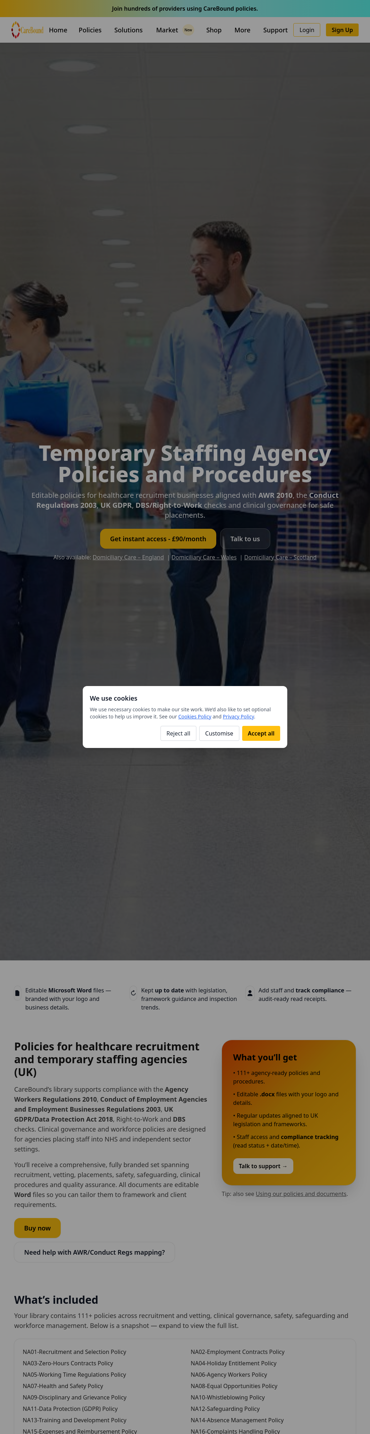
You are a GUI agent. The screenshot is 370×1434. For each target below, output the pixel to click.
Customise (219, 733)
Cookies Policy (194, 716)
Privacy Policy (238, 716)
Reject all (178, 733)
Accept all (261, 733)
